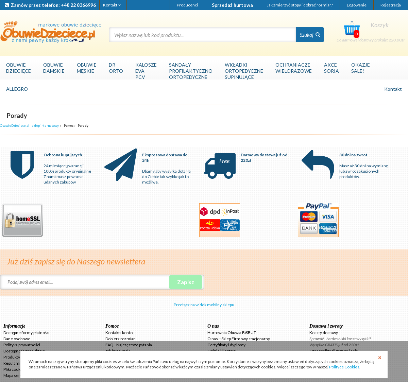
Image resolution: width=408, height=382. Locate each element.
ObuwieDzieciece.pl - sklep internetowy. (29, 125)
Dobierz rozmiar (120, 338)
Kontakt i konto (119, 332)
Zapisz (185, 282)
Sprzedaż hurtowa (232, 5)
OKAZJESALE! (360, 68)
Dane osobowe (16, 338)
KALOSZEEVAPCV (146, 71)
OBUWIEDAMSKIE (54, 68)
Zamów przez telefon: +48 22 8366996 (50, 5)
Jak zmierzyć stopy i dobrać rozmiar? (300, 4)
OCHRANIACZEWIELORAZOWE (293, 68)
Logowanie (357, 4)
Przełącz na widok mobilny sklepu (204, 304)
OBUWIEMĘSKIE (87, 68)
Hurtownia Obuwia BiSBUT (231, 332)
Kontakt (112, 4)
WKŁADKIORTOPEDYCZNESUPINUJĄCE (244, 71)
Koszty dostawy (323, 332)
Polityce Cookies (344, 366)
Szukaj (310, 35)
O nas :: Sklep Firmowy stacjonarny (238, 338)
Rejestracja (390, 4)
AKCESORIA (331, 68)
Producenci (187, 4)
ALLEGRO (17, 89)
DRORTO (116, 68)
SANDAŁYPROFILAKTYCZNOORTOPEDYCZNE (191, 71)
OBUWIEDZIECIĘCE (18, 68)
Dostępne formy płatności (26, 332)
